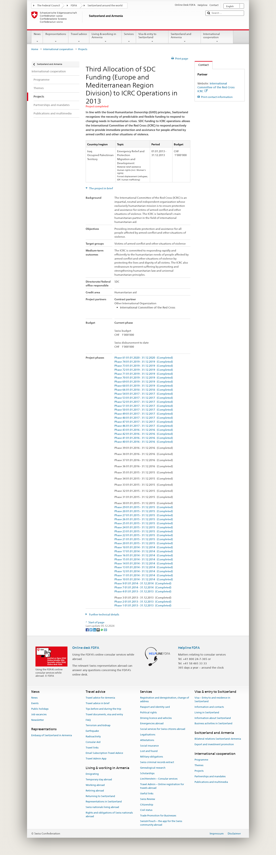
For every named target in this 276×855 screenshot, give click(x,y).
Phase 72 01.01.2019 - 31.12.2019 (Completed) (143, 369)
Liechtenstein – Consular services (158, 778)
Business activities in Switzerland (213, 723)
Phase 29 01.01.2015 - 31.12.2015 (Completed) (143, 507)
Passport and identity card (155, 706)
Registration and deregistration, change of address (164, 699)
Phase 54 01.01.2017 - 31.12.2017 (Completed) (143, 393)
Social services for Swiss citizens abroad (162, 729)
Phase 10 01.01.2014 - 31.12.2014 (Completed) (143, 579)
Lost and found (149, 751)
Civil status (146, 810)
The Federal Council (48, 5)
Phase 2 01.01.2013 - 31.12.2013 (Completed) (142, 601)
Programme (201, 759)
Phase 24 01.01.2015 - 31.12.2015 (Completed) (143, 527)
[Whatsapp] (102, 629)
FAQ (88, 720)
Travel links (92, 747)
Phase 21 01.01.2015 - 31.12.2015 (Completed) (143, 539)
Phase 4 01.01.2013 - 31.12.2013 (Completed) (142, 591)
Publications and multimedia (211, 782)
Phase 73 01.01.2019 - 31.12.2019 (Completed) (143, 365)
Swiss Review (147, 799)
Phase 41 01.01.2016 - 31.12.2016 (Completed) (143, 438)
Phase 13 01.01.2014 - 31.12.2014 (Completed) (143, 567)
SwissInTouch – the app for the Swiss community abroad (161, 823)
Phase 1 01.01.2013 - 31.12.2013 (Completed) (142, 605)
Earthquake (92, 730)
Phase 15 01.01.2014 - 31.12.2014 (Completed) (143, 559)
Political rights (148, 712)
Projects (199, 770)
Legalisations (147, 734)
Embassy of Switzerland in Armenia (51, 735)
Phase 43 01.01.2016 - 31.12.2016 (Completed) (143, 429)
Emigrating (92, 774)
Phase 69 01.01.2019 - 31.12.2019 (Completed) (143, 381)
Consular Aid (93, 742)
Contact (202, 65)
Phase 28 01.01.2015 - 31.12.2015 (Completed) (143, 511)
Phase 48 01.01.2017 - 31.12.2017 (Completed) (143, 417)
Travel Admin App (96, 758)
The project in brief (101, 188)
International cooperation (217, 37)
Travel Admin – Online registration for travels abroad (162, 786)
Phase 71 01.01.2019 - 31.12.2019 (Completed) (143, 373)
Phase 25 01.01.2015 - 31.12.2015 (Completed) (143, 523)
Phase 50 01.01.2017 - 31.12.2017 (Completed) (143, 409)
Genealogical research (152, 767)
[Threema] (98, 629)
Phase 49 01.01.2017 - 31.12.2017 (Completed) (143, 413)
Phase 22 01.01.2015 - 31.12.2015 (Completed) (143, 535)
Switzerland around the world (105, 5)
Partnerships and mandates (210, 776)
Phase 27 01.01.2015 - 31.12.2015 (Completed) (143, 515)
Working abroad (95, 785)
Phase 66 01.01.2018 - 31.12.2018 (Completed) (143, 389)
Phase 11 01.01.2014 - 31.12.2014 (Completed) (143, 575)
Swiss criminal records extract (157, 762)
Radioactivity (93, 736)
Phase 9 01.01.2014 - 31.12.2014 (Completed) (142, 583)
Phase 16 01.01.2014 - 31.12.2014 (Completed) (143, 555)
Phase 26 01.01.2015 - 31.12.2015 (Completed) (143, 519)
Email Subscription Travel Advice (104, 753)
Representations (55, 37)
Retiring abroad (95, 790)
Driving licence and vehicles (156, 718)
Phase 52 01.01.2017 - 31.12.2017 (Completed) (143, 401)
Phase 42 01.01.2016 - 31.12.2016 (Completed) (143, 433)
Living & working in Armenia (106, 37)
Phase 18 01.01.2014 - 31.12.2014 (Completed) (143, 547)
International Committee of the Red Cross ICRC (216, 87)
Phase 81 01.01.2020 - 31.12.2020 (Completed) (143, 357)
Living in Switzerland (207, 712)
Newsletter (37, 720)
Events (35, 703)
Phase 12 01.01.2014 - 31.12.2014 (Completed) (143, 571)
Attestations (147, 740)
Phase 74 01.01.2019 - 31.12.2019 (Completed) (143, 361)
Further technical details (104, 614)
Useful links (146, 793)
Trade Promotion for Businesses (158, 815)
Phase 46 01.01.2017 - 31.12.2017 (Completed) (143, 425)
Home (34, 49)
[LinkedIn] (95, 629)
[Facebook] (87, 629)
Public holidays (39, 708)
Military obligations (151, 756)
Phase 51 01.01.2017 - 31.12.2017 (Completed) (143, 405)
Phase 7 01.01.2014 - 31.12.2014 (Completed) (142, 587)
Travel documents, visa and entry (104, 714)
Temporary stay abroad (99, 779)
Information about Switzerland (213, 718)
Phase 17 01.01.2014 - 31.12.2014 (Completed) (143, 551)
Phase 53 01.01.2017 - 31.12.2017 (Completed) (143, 397)
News (37, 37)
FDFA (74, 5)
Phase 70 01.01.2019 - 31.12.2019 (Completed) (143, 377)
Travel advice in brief (97, 703)
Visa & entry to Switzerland (152, 37)
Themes (199, 765)
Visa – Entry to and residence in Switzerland (212, 699)
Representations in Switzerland (104, 801)
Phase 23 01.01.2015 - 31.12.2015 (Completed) (143, 531)
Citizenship (146, 804)
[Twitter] (91, 629)
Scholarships (147, 773)
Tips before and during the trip (103, 708)
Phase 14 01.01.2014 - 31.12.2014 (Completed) (143, 563)
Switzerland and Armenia (185, 37)
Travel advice (79, 37)
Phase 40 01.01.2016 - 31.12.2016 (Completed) (143, 441)
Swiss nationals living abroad (102, 807)
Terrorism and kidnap (98, 725)
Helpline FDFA (189, 648)
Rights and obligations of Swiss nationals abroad (109, 814)
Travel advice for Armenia (100, 697)
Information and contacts (209, 706)
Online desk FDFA (85, 648)
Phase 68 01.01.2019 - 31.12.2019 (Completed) (143, 385)
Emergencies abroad (151, 723)
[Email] (105, 629)
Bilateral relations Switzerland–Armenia (218, 739)
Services (129, 37)
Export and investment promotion (214, 744)
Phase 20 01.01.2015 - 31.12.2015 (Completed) (143, 543)
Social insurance (149, 745)
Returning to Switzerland (100, 796)
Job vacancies (39, 714)
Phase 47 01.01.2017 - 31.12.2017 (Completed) (143, 421)
